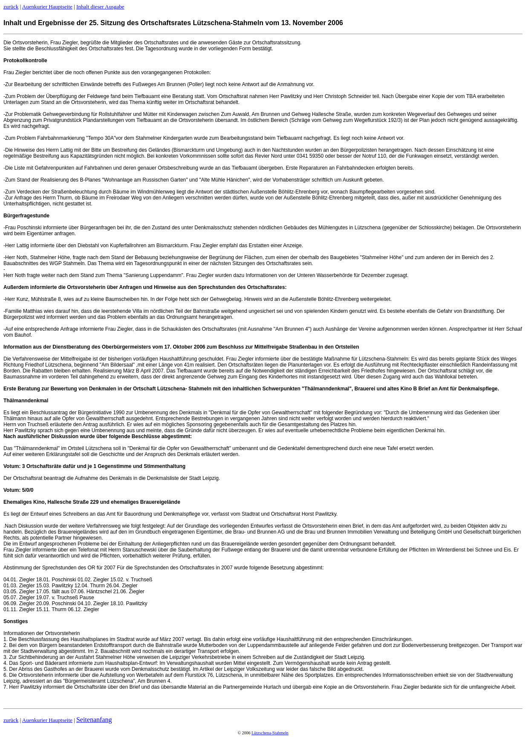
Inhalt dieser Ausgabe (100, 6)
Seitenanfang (94, 719)
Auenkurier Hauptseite (47, 6)
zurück (10, 6)
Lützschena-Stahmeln (270, 732)
